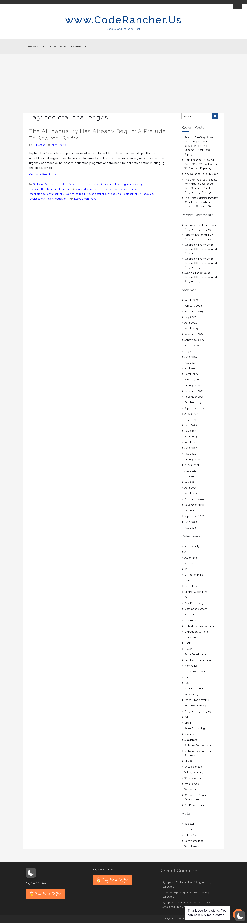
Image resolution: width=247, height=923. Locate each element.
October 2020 (192, 510)
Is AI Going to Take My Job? (201, 174)
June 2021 (190, 476)
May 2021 (190, 482)
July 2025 (190, 317)
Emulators (190, 637)
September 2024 (194, 340)
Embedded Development (199, 626)
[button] (31, 873)
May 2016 (190, 527)
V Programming (193, 772)
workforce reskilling (78, 194)
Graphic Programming (197, 660)
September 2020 (194, 516)
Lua (186, 683)
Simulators (190, 740)
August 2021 (191, 465)
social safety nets (40, 199)
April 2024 (190, 368)
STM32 (188, 761)
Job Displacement (127, 194)
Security (189, 734)
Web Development (73, 184)
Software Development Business (49, 189)
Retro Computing (194, 728)
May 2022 (190, 454)
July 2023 (190, 419)
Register (189, 824)
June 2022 (190, 448)
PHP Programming (195, 705)
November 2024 (194, 334)
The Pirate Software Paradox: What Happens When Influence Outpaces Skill (201, 202)
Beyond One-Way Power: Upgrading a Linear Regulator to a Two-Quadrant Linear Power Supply (199, 146)
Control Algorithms (195, 592)
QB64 (187, 723)
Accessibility (134, 184)
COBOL (188, 580)
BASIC (188, 569)
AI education (59, 199)
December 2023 (194, 391)
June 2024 (190, 357)
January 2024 (192, 385)
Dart (186, 597)
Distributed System (195, 609)
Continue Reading (43, 174)
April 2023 (190, 436)
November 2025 (194, 311)
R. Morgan (39, 145)
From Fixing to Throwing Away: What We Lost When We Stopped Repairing (200, 164)
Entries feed (191, 835)
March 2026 (191, 300)
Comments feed (194, 841)
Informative (92, 184)
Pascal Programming (196, 700)
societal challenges (103, 194)
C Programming (193, 575)
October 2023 (192, 402)
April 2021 (190, 488)
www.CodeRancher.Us (123, 20)
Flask (187, 643)
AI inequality (147, 194)
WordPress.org (193, 846)
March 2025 (191, 328)
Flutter (188, 649)
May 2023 (190, 431)
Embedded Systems (196, 632)
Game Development (196, 654)
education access (130, 189)
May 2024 (190, 362)
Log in (188, 829)
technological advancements (47, 194)
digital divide (84, 189)
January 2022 (192, 459)
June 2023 (190, 425)
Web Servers (192, 784)
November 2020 (194, 505)
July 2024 (190, 351)
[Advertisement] (123, 80)
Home (32, 46)
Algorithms (191, 558)
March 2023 (191, 442)
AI (102, 184)
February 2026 (193, 305)
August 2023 (191, 414)
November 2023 (194, 397)
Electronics (191, 620)
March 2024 (191, 374)
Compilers (190, 586)
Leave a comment (85, 199)
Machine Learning (115, 184)
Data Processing (194, 603)
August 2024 (191, 345)
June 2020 (190, 522)
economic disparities (105, 189)
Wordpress (191, 789)
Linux (187, 677)
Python (188, 717)
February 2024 (193, 380)
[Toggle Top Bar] (237, 6)
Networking (191, 694)
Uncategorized (193, 767)
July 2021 (190, 471)
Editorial (189, 614)
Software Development (47, 184)
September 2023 (194, 408)
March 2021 (191, 493)
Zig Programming (194, 805)
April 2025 (190, 323)
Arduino (189, 563)
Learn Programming (196, 671)
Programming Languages (199, 711)
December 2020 (194, 499)
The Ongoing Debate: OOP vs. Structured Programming (200, 249)
